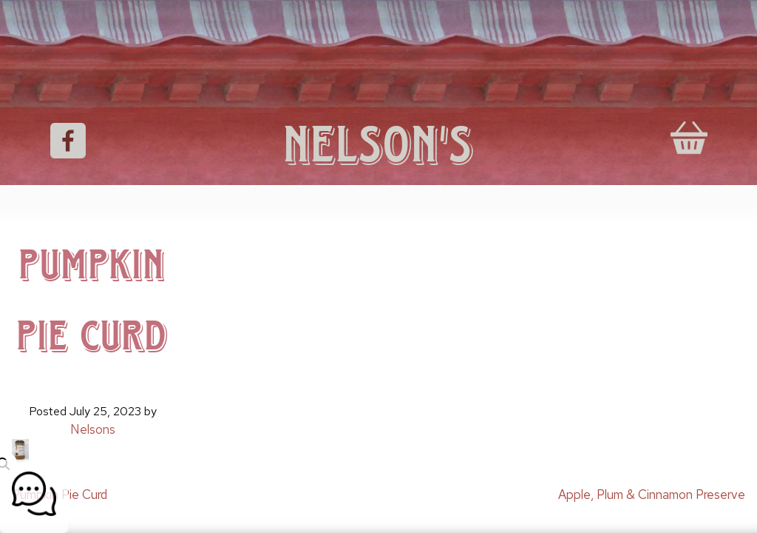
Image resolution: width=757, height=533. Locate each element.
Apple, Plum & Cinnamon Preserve (651, 494)
